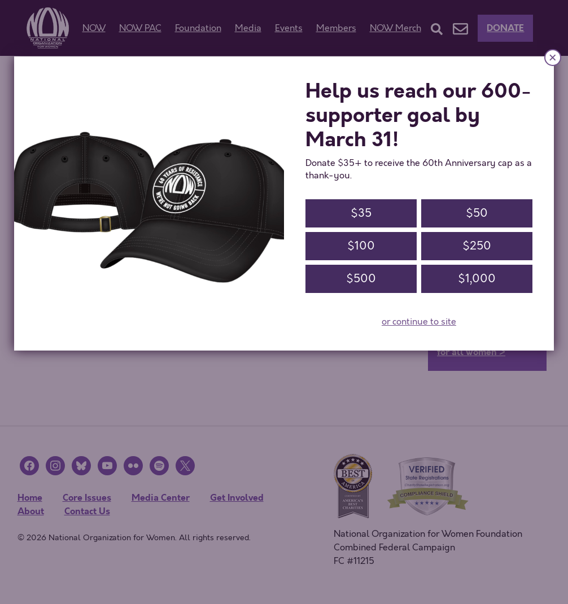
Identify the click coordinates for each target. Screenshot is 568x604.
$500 (361, 278)
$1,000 (477, 278)
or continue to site (419, 322)
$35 (361, 213)
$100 (361, 245)
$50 (477, 213)
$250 (476, 245)
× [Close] (553, 57)
